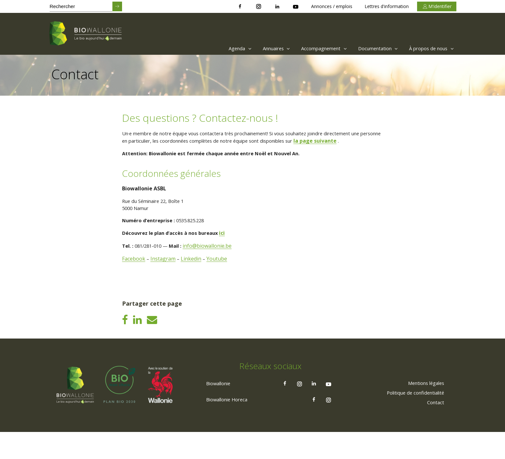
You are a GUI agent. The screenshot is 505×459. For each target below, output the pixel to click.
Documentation (371, 48)
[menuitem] (219, 48)
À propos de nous (429, 48)
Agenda (220, 48)
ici (229, 244)
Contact (434, 428)
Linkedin (192, 269)
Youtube (218, 269)
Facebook (134, 269)
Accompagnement (312, 48)
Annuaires (260, 48)
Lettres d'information (387, 6)
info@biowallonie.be (213, 257)
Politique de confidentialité (412, 419)
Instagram (163, 269)
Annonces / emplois (331, 6)
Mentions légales (423, 409)
